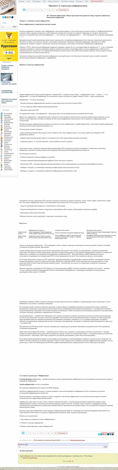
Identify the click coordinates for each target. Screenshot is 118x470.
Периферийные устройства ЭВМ (7, 91)
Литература (8, 128)
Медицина (7, 133)
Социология (8, 149)
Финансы (7, 162)
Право (6, 142)
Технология (8, 155)
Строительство (9, 153)
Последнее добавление (74, 466)
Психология (8, 144)
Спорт (6, 151)
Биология (7, 115)
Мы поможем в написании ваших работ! (47, 440)
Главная (21, 1)
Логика (6, 130)
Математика (8, 131)
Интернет (7, 121)
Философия (8, 160)
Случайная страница (67, 1)
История (7, 124)
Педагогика (8, 139)
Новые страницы (53, 1)
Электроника (8, 169)
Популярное (36, 1)
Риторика (7, 148)
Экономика (7, 168)
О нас (28, 1)
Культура (7, 126)
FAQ (86, 1)
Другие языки (8, 119)
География (7, 117)
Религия (6, 146)
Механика (7, 135)
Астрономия (8, 113)
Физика (6, 158)
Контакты (79, 1)
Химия (6, 164)
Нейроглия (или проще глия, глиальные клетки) (9, 100)
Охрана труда (8, 137)
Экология (7, 166)
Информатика (8, 122)
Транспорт (7, 157)
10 (56, 10)
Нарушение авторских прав (77, 440)
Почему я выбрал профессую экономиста (7, 67)
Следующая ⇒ (63, 10)
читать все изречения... (30, 458)
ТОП (44, 1)
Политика (7, 140)
